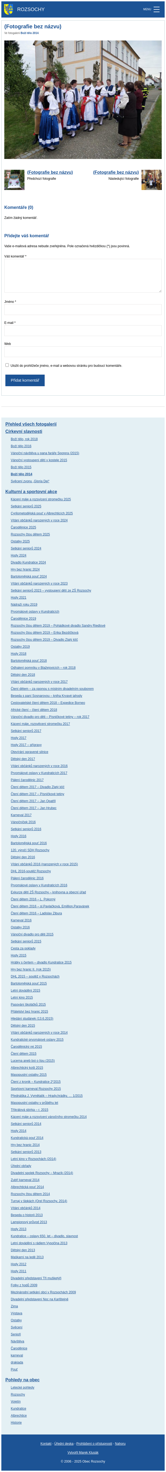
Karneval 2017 (21, 815)
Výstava (16, 1313)
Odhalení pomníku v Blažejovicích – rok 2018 (43, 668)
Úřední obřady (21, 1166)
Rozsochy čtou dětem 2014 (30, 1194)
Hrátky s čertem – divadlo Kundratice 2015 (41, 962)
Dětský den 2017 (23, 759)
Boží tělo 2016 (21, 446)
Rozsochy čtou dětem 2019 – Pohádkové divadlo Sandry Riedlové (58, 626)
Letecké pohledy (22, 1387)
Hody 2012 (18, 1264)
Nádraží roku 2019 (24, 604)
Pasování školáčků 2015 (28, 1004)
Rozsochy (18, 1394)
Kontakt (45, 1444)
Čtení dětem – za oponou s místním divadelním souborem (52, 689)
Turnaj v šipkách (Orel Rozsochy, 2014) (39, 1201)
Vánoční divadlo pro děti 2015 (32, 934)
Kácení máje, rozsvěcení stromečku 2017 (40, 724)
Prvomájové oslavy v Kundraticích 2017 (39, 773)
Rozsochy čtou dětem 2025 (30, 534)
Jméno (10, 302)
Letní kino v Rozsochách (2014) (33, 1159)
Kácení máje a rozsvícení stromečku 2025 (41, 499)
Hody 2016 (18, 836)
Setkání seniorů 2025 (26, 506)
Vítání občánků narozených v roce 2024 (39, 520)
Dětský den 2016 (23, 857)
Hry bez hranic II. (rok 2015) (31, 969)
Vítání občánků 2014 (25, 1208)
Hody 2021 (18, 597)
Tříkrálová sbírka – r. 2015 (29, 1110)
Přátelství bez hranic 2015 (29, 1011)
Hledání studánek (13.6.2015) (32, 1018)
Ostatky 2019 (20, 647)
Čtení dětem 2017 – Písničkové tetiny (37, 794)
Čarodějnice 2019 (23, 618)
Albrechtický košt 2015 (27, 1068)
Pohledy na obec (22, 1380)
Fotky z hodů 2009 (24, 1285)
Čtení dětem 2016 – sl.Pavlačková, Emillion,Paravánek (50, 906)
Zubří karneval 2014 (25, 1180)
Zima (14, 1306)
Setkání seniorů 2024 (26, 548)
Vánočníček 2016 (23, 822)
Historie (16, 1422)
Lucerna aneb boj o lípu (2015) (33, 1061)
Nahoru (120, 1444)
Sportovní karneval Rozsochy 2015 (36, 1089)
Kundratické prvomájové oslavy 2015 (37, 1040)
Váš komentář (15, 256)
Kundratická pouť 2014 (27, 1138)
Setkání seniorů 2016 (26, 829)
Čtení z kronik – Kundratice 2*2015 (36, 1082)
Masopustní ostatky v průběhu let (34, 1103)
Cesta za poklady (23, 948)
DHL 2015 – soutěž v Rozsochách (35, 976)
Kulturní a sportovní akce (31, 491)
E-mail (10, 323)
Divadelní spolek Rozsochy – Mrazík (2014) (42, 1173)
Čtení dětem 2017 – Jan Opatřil (33, 801)
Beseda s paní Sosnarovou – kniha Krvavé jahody (46, 696)
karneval (17, 1355)
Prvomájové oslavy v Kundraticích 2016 (39, 885)
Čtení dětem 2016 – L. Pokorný (33, 899)
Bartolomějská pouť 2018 (29, 661)
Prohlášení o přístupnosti (94, 1444)
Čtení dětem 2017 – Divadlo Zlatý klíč (37, 787)
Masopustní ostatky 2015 (29, 1075)
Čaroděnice (19, 1348)
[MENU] (156, 9)
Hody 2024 (18, 555)
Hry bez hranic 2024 (25, 569)
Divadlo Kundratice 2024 (28, 562)
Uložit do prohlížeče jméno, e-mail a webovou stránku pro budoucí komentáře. (66, 366)
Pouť (14, 1369)
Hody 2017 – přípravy (26, 745)
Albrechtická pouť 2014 (27, 1187)
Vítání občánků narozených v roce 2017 (39, 682)
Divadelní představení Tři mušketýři (36, 1278)
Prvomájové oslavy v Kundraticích (35, 611)
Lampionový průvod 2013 (29, 1222)
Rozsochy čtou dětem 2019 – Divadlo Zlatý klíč (44, 640)
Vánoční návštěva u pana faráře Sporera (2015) (45, 453)
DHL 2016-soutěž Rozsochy (31, 871)
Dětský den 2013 (23, 1250)
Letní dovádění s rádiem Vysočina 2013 (39, 1243)
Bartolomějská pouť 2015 (29, 983)
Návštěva (17, 1341)
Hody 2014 (18, 1131)
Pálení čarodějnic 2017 (27, 780)
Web (7, 344)
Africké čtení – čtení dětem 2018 (34, 710)
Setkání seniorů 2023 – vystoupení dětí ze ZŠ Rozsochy (51, 590)
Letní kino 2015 (22, 997)
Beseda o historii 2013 (27, 1215)
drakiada (17, 1362)
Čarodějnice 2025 (23, 527)
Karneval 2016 (21, 920)
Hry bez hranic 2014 (25, 1145)
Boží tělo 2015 (21, 467)
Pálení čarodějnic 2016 (27, 878)
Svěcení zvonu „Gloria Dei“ (30, 481)
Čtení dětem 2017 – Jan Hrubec (33, 808)
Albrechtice (19, 1415)
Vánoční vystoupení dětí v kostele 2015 (39, 460)
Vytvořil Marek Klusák (83, 1452)
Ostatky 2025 (20, 541)
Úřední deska (63, 1444)
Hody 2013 (18, 1229)
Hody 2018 (18, 654)
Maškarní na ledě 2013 (27, 1257)
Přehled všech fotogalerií (30, 424)
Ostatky (16, 1320)
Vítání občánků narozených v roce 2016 (39, 766)
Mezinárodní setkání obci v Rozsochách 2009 (43, 1292)
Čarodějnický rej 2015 (26, 1047)
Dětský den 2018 (23, 675)
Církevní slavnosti (23, 431)
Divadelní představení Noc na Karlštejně (39, 1299)
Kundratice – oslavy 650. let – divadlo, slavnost (44, 1236)
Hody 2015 (18, 955)
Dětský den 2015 (23, 1025)
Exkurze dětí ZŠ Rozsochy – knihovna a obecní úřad (48, 892)
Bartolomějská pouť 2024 (29, 576)
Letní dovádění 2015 (25, 990)
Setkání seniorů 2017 (26, 731)
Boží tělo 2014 (30, 33)
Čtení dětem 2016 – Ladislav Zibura (36, 913)
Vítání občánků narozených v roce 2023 (39, 583)
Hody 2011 (18, 1271)
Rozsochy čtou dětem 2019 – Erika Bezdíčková (44, 633)
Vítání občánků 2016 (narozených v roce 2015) (44, 864)
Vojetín (16, 1401)
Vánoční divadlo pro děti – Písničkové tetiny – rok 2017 (50, 717)
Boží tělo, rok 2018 (24, 439)
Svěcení (16, 1327)
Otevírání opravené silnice (29, 752)
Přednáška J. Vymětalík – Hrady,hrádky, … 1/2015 (47, 1096)
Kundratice (18, 1408)
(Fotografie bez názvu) (50, 172)
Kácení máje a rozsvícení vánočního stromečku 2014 (49, 1117)
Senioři (16, 1334)
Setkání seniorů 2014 (26, 1124)
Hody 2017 (18, 738)
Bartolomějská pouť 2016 (29, 843)
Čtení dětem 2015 (23, 1054)
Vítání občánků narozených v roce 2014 (39, 1033)
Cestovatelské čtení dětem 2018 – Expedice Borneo (48, 703)
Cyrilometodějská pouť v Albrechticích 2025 (42, 513)
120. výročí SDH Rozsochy (30, 850)
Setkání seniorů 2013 (26, 1152)
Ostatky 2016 (20, 927)
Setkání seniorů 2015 (26, 941)
